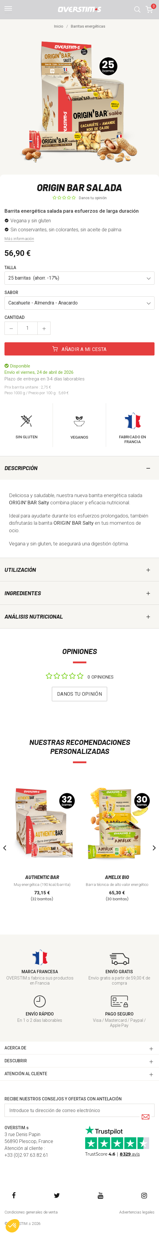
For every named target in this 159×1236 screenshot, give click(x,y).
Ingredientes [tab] (22, 593)
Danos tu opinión (93, 198)
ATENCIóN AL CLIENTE (25, 1073)
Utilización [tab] (20, 569)
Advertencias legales (137, 1212)
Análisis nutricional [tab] (33, 616)
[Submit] (146, 1117)
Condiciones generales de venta (31, 1212)
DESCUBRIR (15, 1060)
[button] (137, 9)
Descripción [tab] (20, 467)
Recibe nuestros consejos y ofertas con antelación (63, 1098)
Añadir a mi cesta (79, 349)
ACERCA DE (15, 1048)
